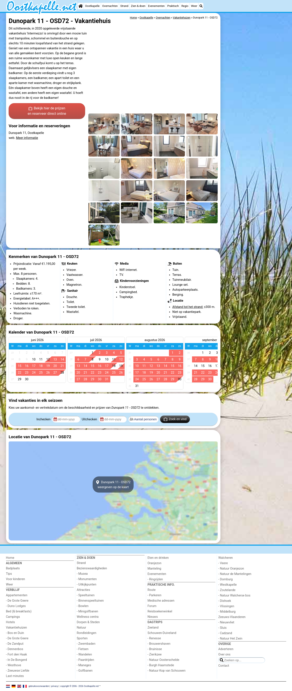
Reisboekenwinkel (160, 611)
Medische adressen (161, 600)
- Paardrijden (85, 660)
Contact (223, 666)
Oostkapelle (92, 6)
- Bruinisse (155, 649)
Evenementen (156, 6)
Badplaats (13, 568)
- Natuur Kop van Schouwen (167, 670)
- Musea (82, 574)
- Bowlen (83, 606)
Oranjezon (155, 563)
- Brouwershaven (159, 644)
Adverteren (225, 649)
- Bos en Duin (15, 633)
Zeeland (153, 627)
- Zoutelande (227, 590)
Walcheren (225, 558)
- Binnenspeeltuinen (90, 600)
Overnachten (110, 6)
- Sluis (222, 628)
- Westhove (13, 665)
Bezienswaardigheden (92, 568)
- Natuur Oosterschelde (163, 660)
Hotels (10, 622)
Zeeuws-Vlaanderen (231, 617)
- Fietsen (82, 649)
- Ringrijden (155, 579)
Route (152, 590)
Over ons (224, 654)
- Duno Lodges (16, 606)
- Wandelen (84, 654)
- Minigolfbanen (87, 611)
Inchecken (43, 419)
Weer (194, 6)
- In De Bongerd (16, 660)
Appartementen (16, 595)
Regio (184, 6)
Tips (9, 574)
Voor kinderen (15, 579)
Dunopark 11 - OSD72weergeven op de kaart (113, 484)
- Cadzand (225, 633)
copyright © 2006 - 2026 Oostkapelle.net (79, 686)
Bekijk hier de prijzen (47, 111)
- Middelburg (227, 611)
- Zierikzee (155, 654)
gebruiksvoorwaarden (38, 686)
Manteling (154, 568)
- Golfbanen (85, 670)
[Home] (81, 6)
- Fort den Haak (16, 654)
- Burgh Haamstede (161, 665)
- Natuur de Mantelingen (234, 574)
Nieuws (153, 617)
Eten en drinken (158, 558)
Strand (124, 6)
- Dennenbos (14, 649)
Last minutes (15, 676)
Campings (13, 617)
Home (10, 558)
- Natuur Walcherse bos (234, 595)
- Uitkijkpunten (86, 584)
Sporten (82, 638)
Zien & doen (138, 6)
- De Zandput (14, 644)
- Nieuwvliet (226, 622)
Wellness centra (87, 617)
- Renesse (154, 638)
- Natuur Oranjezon (231, 568)
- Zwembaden (86, 644)
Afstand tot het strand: (187, 307)
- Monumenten (87, 579)
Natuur (81, 627)
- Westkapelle (227, 585)
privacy (54, 686)
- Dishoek (224, 601)
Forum (152, 606)
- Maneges (84, 665)
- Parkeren (154, 595)
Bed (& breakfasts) (19, 611)
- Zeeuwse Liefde (17, 670)
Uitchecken (90, 419)
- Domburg (225, 579)
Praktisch (173, 6)
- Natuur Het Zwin (230, 638)
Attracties (83, 590)
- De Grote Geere (17, 600)
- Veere (223, 563)
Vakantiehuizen (16, 627)
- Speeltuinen (86, 595)
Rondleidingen (86, 633)
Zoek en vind (175, 419)
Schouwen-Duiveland (162, 633)
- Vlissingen (226, 606)
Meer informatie (27, 138)
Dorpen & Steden (88, 622)
